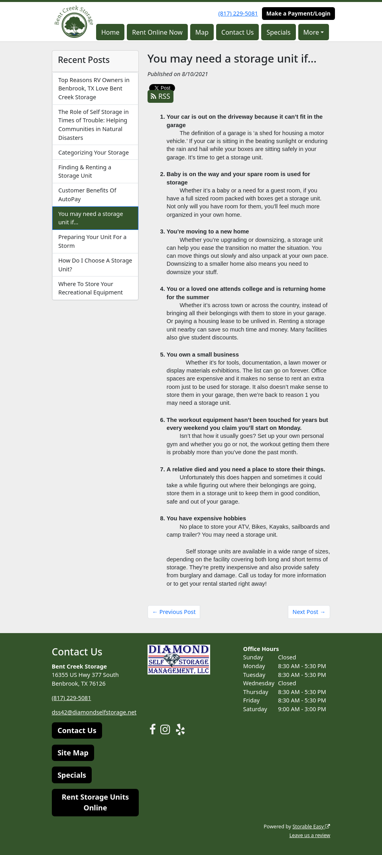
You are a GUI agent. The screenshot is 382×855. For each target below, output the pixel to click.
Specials (278, 32)
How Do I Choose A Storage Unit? (95, 265)
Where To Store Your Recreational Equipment (90, 288)
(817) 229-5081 (238, 13)
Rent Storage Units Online (95, 802)
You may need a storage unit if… (90, 218)
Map (202, 32)
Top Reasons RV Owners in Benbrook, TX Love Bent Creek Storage (94, 88)
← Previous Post (174, 612)
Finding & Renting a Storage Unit (84, 171)
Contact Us (237, 32)
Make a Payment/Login (298, 13)
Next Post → (308, 612)
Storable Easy (311, 826)
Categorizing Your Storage (93, 152)
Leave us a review (309, 835)
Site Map (73, 752)
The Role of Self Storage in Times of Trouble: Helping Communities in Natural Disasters (93, 124)
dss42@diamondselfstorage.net (94, 712)
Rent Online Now (157, 32)
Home (110, 32)
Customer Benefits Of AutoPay (87, 194)
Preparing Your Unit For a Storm (92, 241)
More (311, 32)
